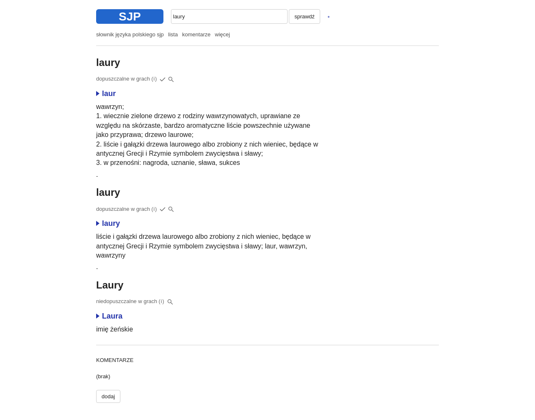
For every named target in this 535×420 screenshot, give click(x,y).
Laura (109, 316)
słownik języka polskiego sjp (130, 34)
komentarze (196, 34)
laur (106, 93)
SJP (130, 16)
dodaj (108, 396)
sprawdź (304, 16)
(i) (154, 79)
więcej (222, 34)
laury (108, 223)
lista (173, 34)
